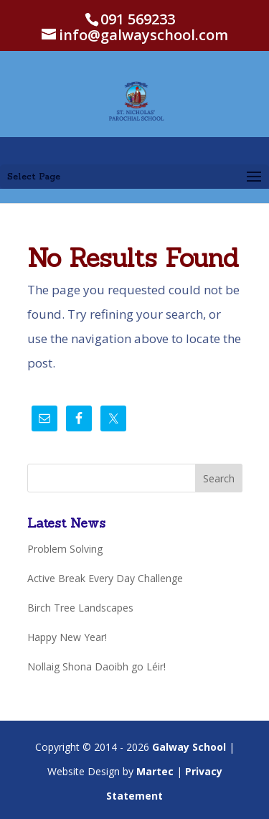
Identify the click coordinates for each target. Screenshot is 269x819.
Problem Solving (65, 549)
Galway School (189, 747)
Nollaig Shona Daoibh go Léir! (96, 666)
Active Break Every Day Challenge (105, 578)
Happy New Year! (67, 637)
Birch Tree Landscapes (80, 607)
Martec (155, 771)
